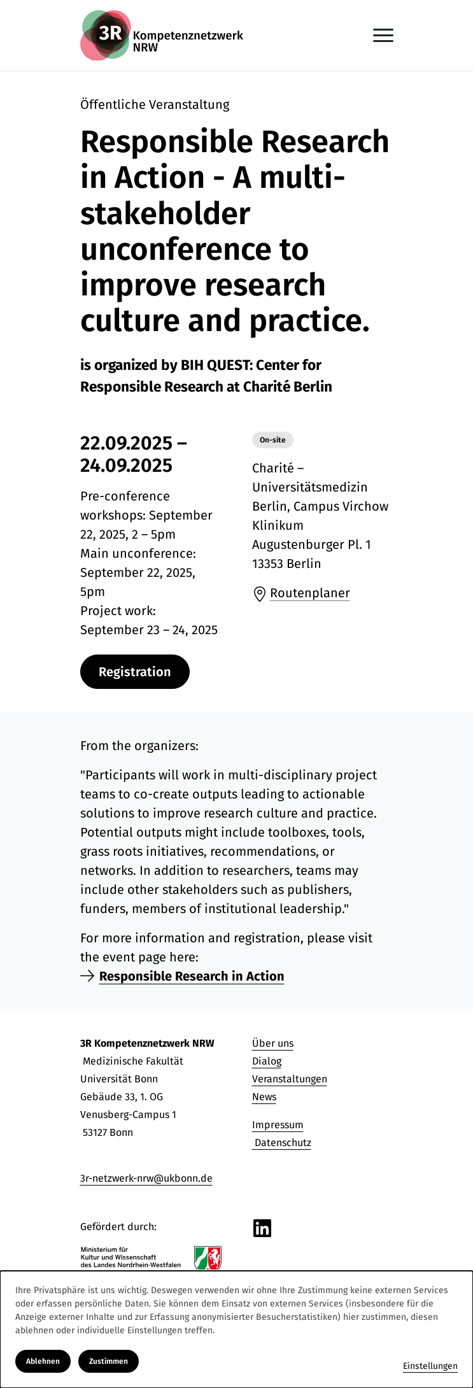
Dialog (266, 1061)
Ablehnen (43, 1361)
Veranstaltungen (289, 1079)
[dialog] (236, 1329)
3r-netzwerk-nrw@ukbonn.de (146, 1178)
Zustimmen (108, 1361)
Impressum (278, 1125)
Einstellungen (430, 1366)
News (264, 1097)
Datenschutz (281, 1143)
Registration (135, 671)
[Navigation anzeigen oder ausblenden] (383, 35)
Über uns (272, 1043)
